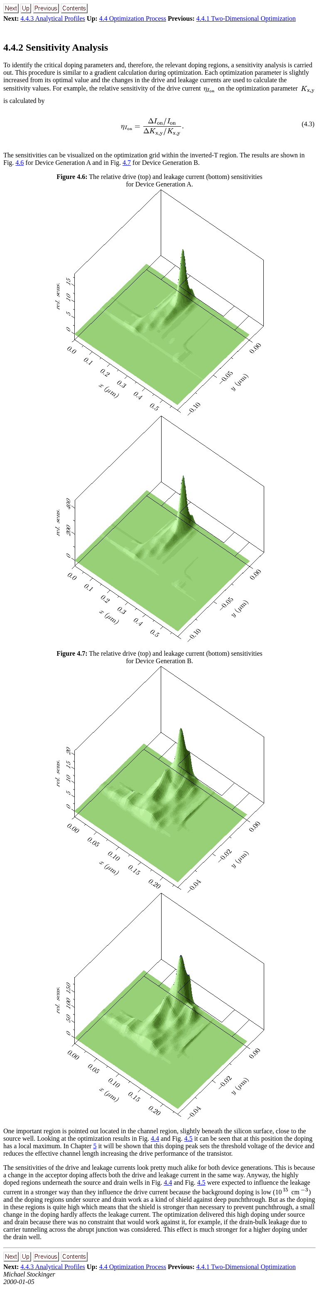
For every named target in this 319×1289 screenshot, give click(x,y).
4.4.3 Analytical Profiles (52, 18)
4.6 (19, 162)
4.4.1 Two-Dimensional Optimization (246, 18)
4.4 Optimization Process (132, 18)
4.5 (188, 1138)
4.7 (127, 162)
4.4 (155, 1138)
